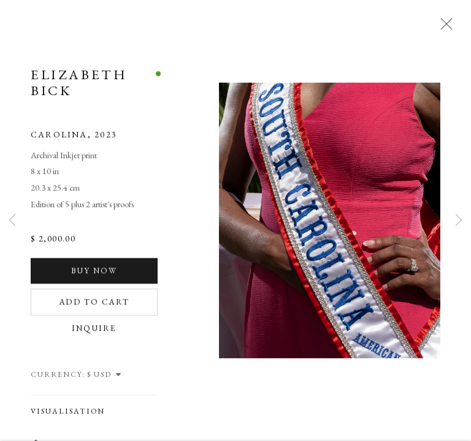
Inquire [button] (94, 331)
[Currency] (105, 377)
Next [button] (458, 220)
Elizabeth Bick (79, 85)
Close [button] (443, 27)
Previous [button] (12, 220)
